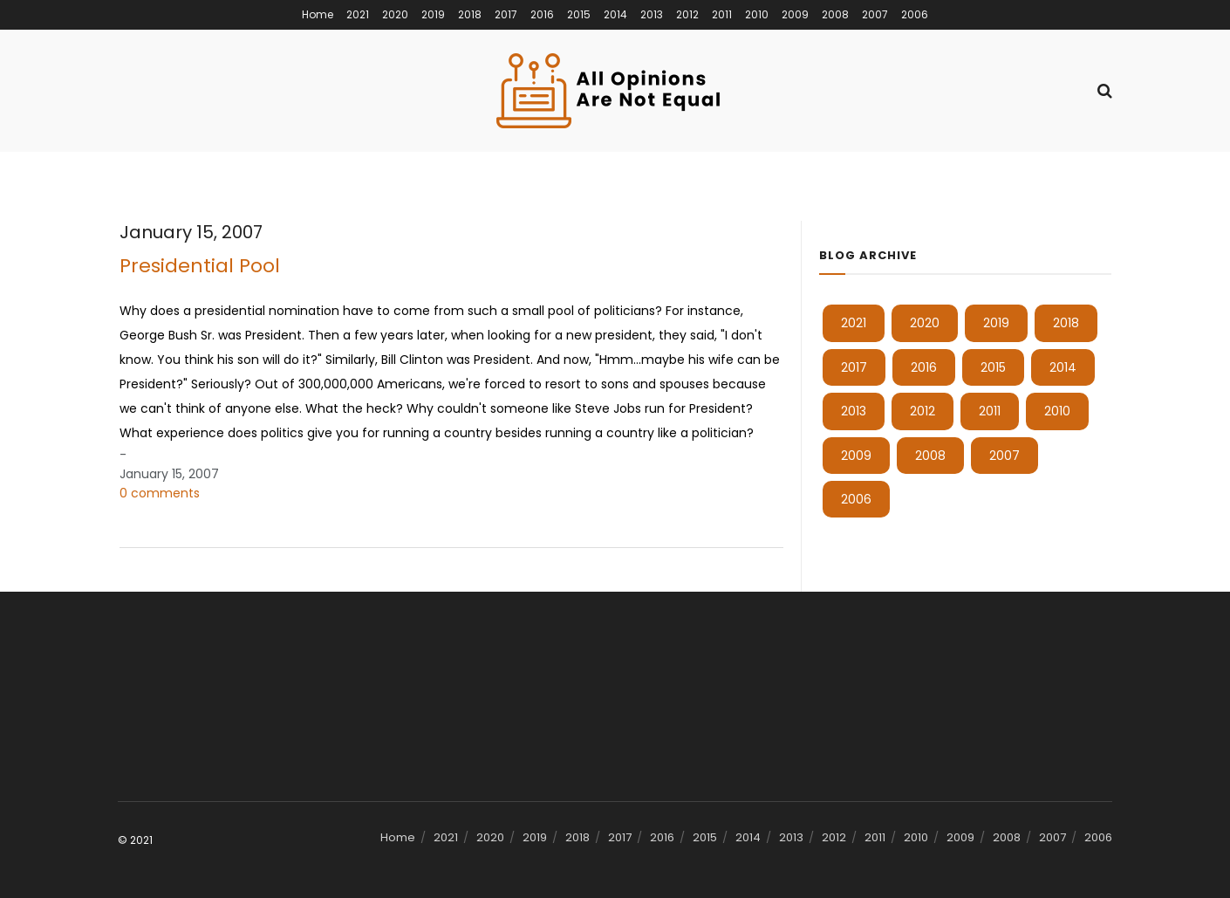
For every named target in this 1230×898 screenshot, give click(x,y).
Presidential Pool (200, 265)
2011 (722, 14)
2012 (687, 14)
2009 (795, 14)
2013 (651, 14)
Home (317, 14)
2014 (615, 14)
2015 (579, 14)
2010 (757, 14)
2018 (470, 14)
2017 (506, 14)
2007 (875, 14)
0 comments (160, 493)
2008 (835, 14)
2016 (542, 14)
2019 (433, 14)
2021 (357, 14)
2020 (395, 14)
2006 (914, 14)
